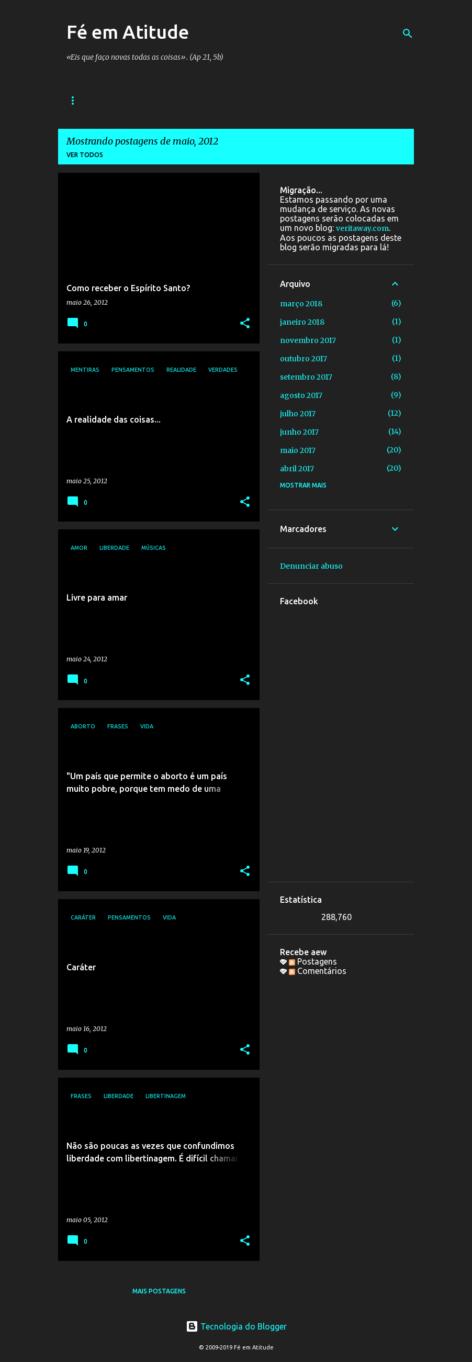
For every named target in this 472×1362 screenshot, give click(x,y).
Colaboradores (320, 100)
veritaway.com (362, 228)
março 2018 (301, 303)
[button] (245, 324)
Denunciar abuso (311, 566)
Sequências (87, 100)
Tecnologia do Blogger (236, 1326)
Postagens (313, 961)
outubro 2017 (303, 358)
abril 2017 (297, 468)
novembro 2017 (308, 340)
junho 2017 (299, 432)
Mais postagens (159, 1291)
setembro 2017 (306, 377)
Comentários (317, 971)
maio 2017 (298, 450)
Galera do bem (241, 100)
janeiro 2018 (302, 322)
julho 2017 (298, 413)
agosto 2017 (301, 395)
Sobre (383, 100)
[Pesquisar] (407, 33)
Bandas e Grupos (161, 100)
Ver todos (84, 154)
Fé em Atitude (127, 31)
